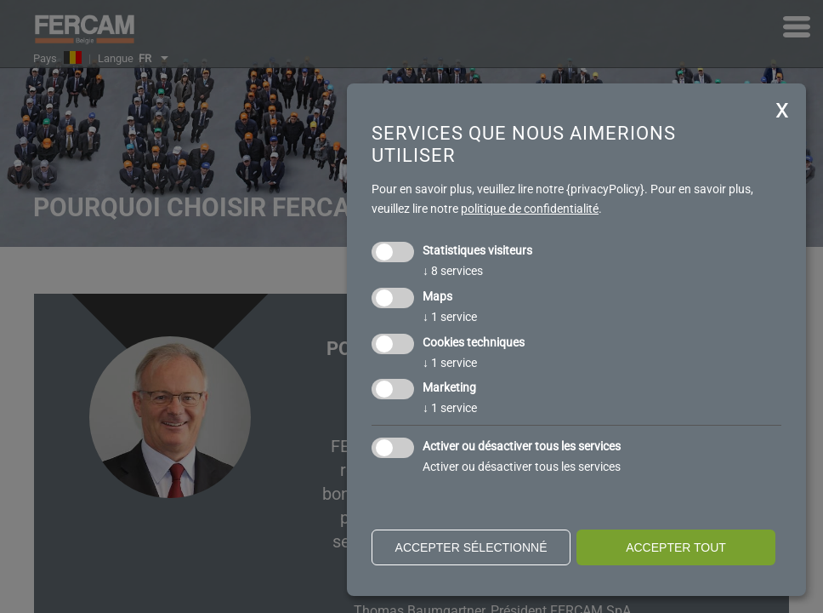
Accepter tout (676, 547)
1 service (450, 317)
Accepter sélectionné (471, 547)
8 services (453, 271)
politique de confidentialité (530, 208)
